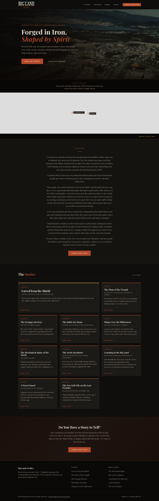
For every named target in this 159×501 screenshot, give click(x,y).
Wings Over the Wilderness (81, 486)
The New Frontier (115, 486)
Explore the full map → (148, 136)
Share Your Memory (57, 61)
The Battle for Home (79, 483)
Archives (97, 4)
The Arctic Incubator (116, 475)
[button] (72, 112)
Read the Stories (32, 61)
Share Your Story (131, 4)
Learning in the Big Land (118, 479)
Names (107, 4)
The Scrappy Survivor (79, 479)
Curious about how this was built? (59, 496)
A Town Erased (114, 483)
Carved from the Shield (80, 471)
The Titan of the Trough (80, 475)
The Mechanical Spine (117, 471)
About (116, 4)
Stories (87, 4)
